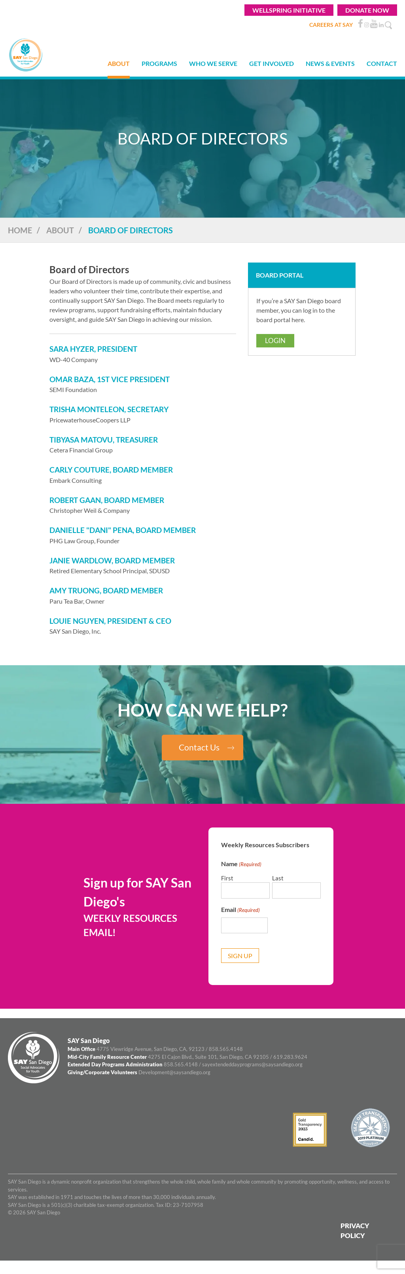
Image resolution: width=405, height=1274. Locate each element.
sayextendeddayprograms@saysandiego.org (252, 1064)
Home (20, 230)
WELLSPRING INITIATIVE (289, 10)
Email (240, 910)
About (60, 230)
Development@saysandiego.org (174, 1072)
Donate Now (367, 10)
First (227, 878)
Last (278, 878)
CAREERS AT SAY (331, 24)
